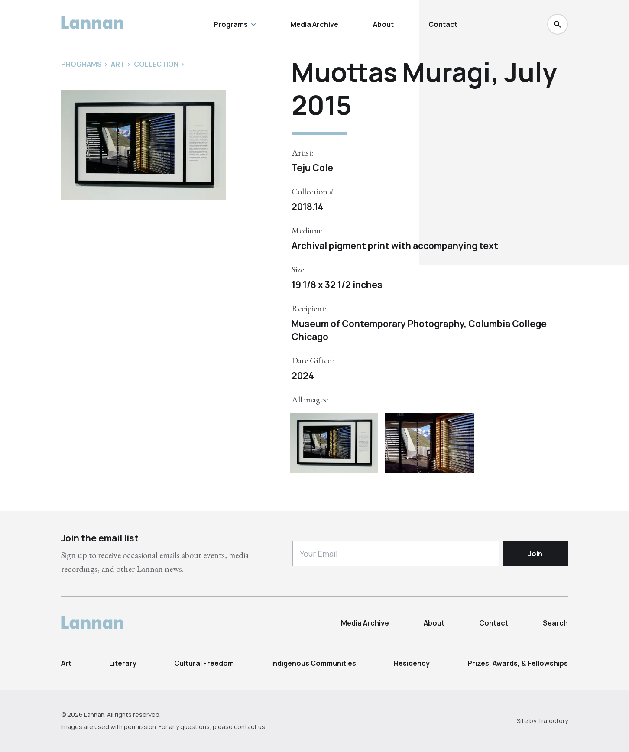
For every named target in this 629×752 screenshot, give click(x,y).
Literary (122, 663)
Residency (412, 663)
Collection (156, 64)
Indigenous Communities (313, 663)
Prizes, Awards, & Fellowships (517, 663)
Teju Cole (312, 168)
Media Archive (314, 24)
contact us (249, 727)
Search (555, 623)
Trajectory (553, 720)
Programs (235, 24)
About (383, 24)
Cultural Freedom (204, 663)
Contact (442, 24)
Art (66, 663)
